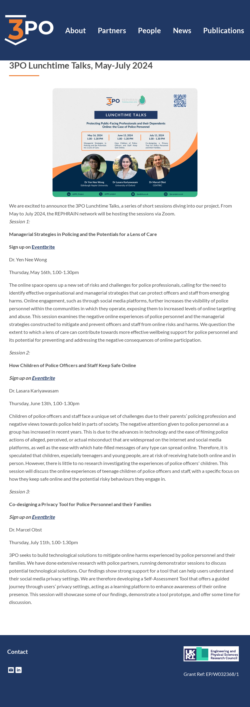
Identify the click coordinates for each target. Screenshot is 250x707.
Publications (223, 30)
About (75, 30)
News (182, 30)
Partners (112, 30)
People (149, 30)
